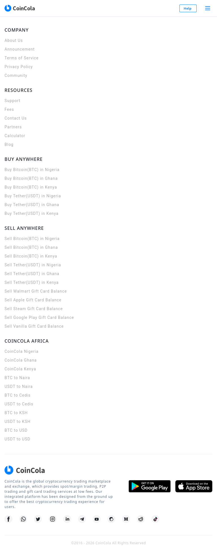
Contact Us (16, 118)
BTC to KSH (16, 412)
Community (16, 75)
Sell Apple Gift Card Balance (33, 300)
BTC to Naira (17, 377)
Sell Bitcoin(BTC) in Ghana (31, 247)
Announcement (20, 49)
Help (188, 8)
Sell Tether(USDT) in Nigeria (33, 265)
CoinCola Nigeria (21, 351)
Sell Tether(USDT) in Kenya (32, 282)
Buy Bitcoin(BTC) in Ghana (31, 178)
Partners (13, 127)
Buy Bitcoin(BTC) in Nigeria (32, 169)
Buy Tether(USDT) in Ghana (32, 204)
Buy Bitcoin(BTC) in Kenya (31, 187)
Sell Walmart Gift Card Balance (36, 291)
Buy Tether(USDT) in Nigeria (33, 196)
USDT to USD (17, 439)
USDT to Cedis (19, 404)
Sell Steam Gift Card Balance (34, 308)
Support (12, 100)
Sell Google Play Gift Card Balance (39, 317)
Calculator (15, 135)
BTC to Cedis (18, 395)
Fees (9, 109)
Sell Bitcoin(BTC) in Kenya (31, 256)
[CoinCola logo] (19, 8)
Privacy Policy (19, 66)
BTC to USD (16, 430)
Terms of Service (22, 58)
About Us (14, 40)
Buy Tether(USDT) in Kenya (31, 213)
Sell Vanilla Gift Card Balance (34, 326)
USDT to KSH (18, 421)
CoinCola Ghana (21, 360)
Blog (9, 144)
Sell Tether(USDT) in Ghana (32, 273)
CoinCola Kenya (20, 369)
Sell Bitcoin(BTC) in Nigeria (32, 238)
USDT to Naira (19, 386)
